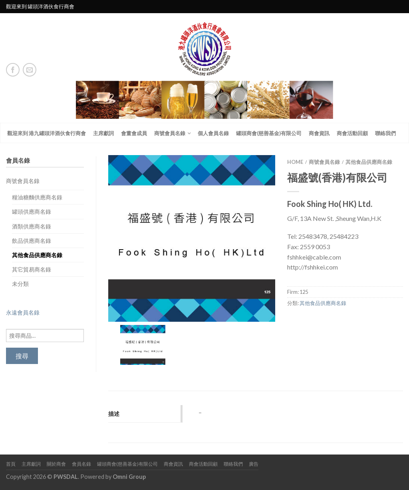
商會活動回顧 (352, 133)
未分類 (20, 283)
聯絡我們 (385, 133)
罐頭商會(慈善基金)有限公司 (269, 133)
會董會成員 (134, 133)
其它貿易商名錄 (31, 269)
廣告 (253, 463)
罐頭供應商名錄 (31, 211)
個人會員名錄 (213, 133)
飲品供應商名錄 (31, 240)
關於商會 (56, 463)
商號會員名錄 (169, 133)
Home (295, 162)
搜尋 (22, 356)
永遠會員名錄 (23, 312)
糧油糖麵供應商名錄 (37, 197)
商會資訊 (319, 133)
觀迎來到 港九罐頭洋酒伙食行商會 (46, 133)
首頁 (11, 463)
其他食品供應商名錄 (37, 255)
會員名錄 (81, 463)
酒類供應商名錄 (31, 226)
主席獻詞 (103, 133)
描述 (113, 413)
